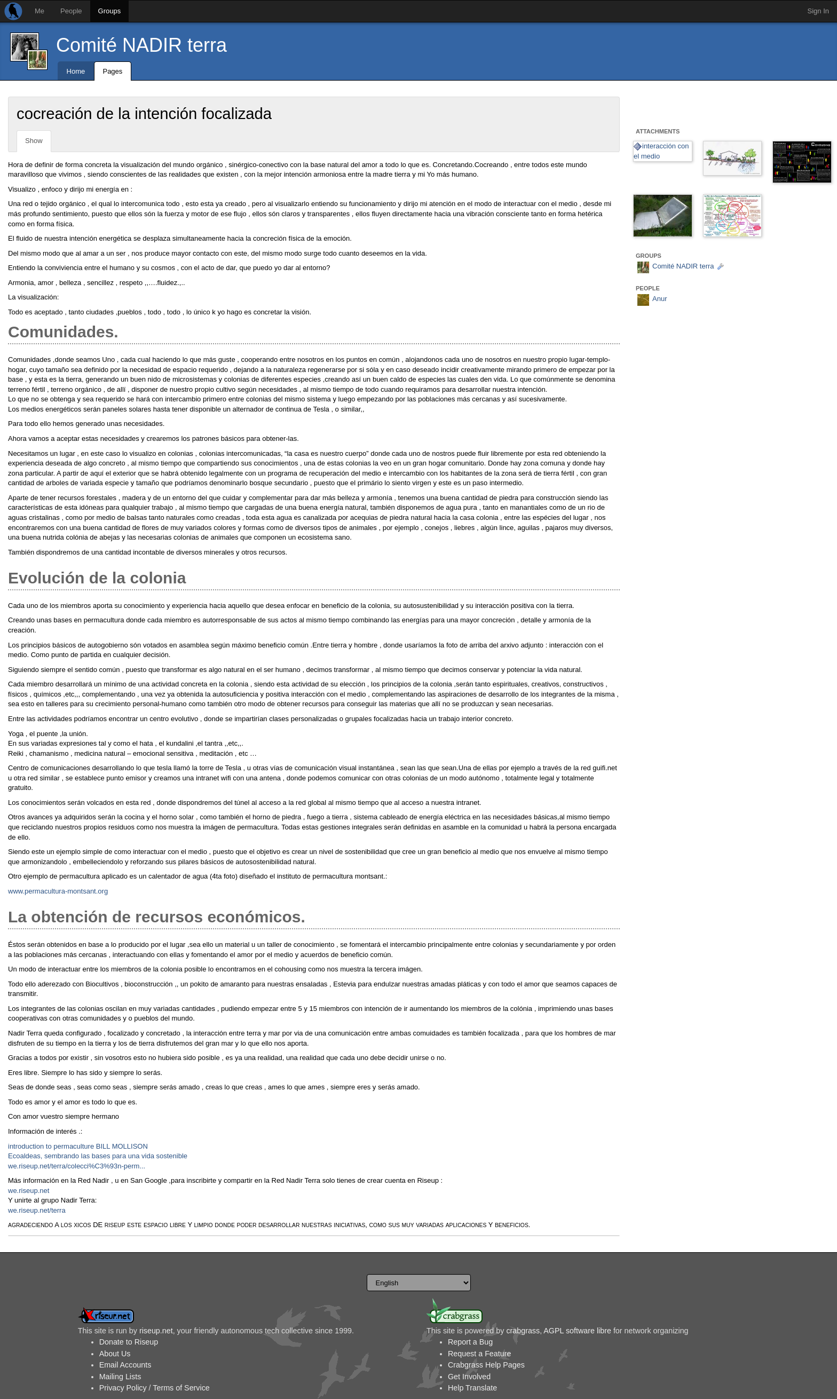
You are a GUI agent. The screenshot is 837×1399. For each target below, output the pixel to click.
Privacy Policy (123, 1388)
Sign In (818, 11)
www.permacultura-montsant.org (58, 891)
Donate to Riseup (128, 1342)
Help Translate (472, 1388)
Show (34, 141)
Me (39, 11)
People (71, 11)
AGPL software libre (577, 1330)
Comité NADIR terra (141, 45)
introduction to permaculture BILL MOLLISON (78, 1146)
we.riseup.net (28, 1191)
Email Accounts (125, 1365)
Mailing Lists (120, 1376)
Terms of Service (181, 1388)
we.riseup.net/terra (37, 1210)
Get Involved (469, 1376)
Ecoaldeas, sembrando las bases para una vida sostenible (97, 1156)
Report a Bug (470, 1342)
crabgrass (523, 1330)
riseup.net (156, 1330)
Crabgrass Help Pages (486, 1365)
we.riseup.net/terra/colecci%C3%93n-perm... (76, 1166)
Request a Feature (479, 1353)
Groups (109, 11)
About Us (115, 1353)
